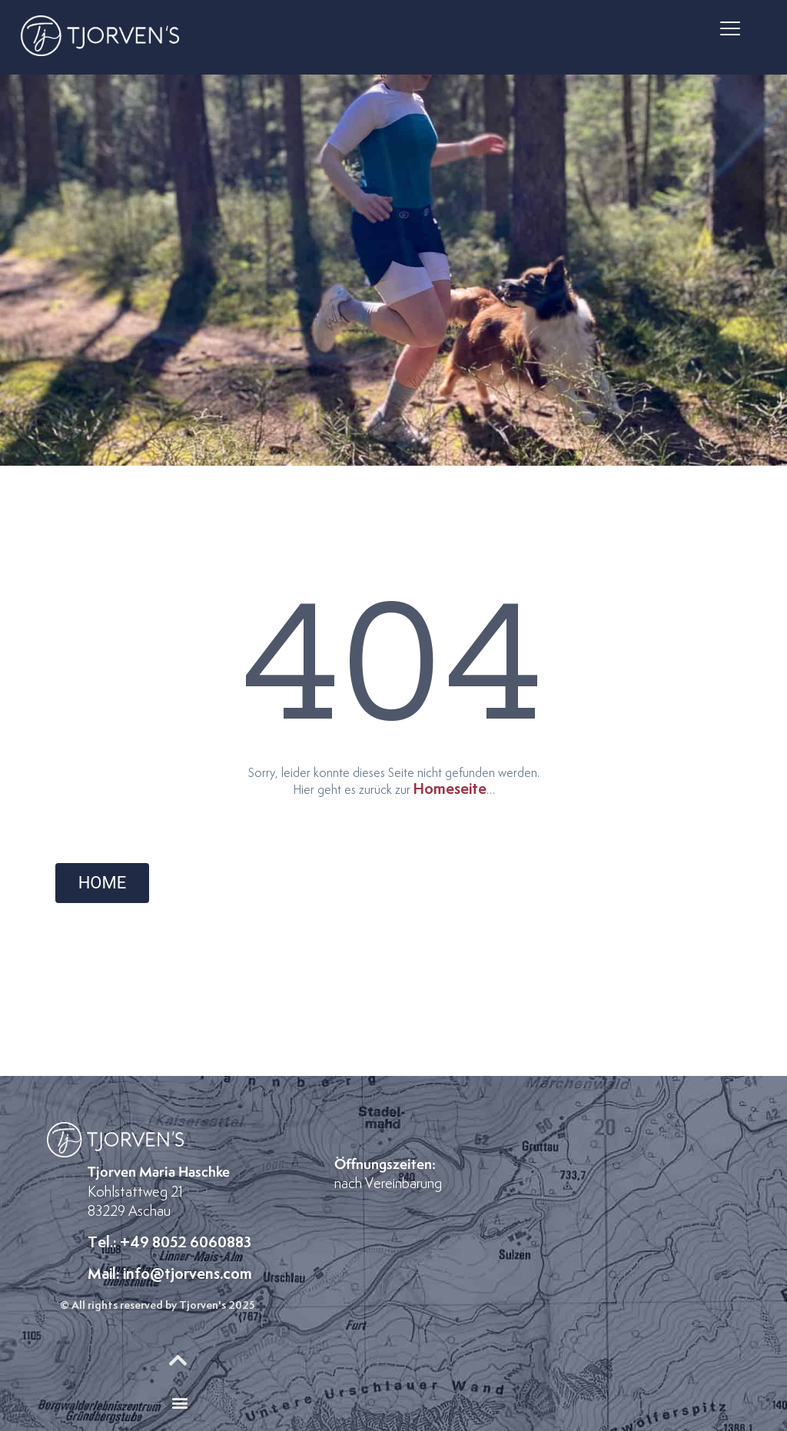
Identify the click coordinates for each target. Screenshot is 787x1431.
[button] (730, 29)
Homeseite (449, 789)
